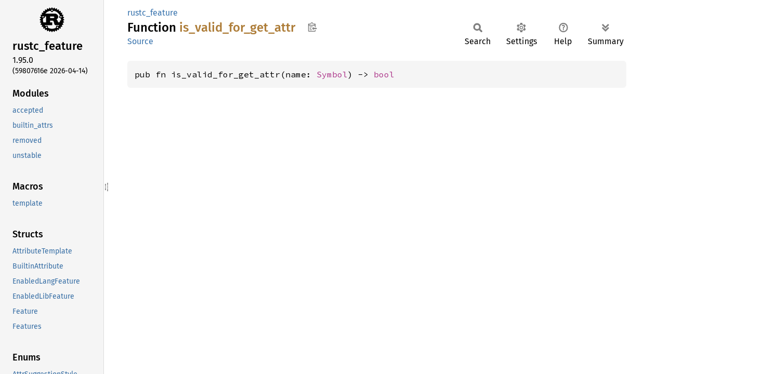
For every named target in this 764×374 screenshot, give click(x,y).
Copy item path (312, 27)
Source (140, 41)
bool (384, 74)
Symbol (332, 74)
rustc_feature (152, 13)
